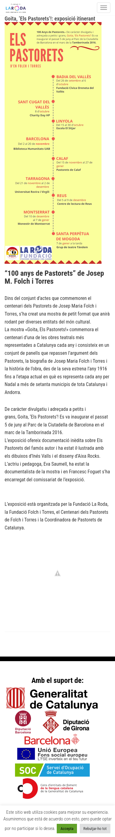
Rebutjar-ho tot (95, 828)
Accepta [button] (66, 828)
